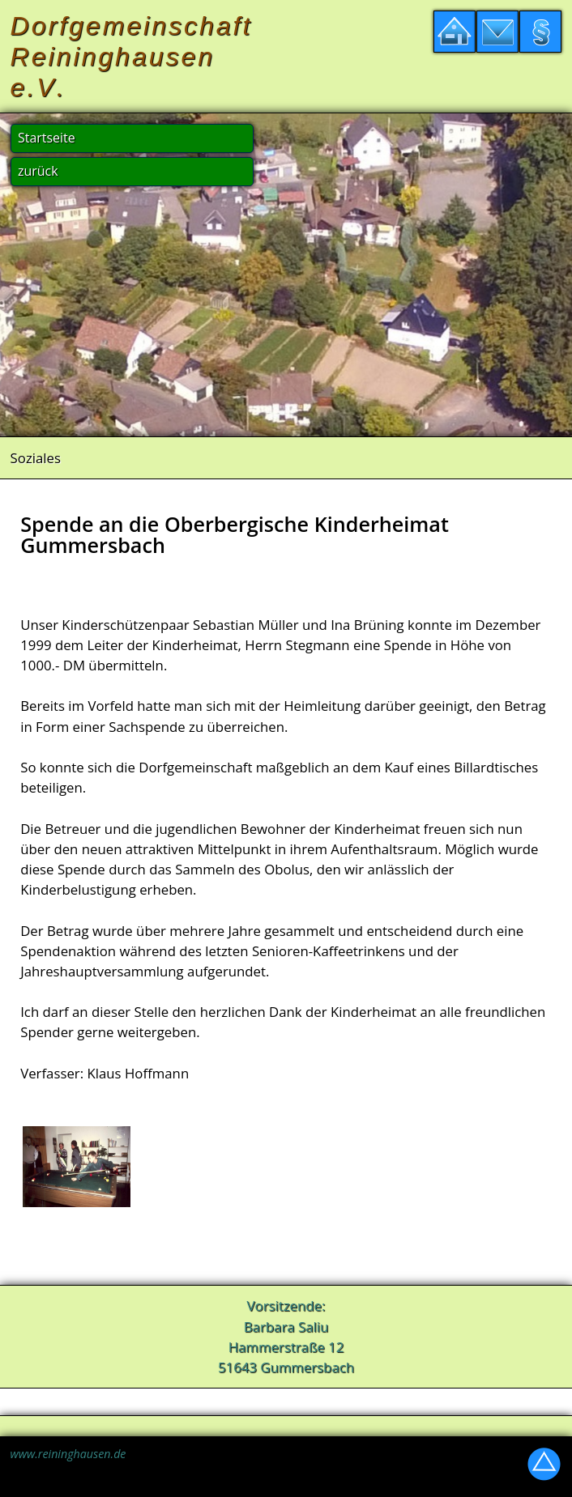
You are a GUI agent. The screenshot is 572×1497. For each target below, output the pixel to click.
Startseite (46, 138)
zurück (38, 171)
